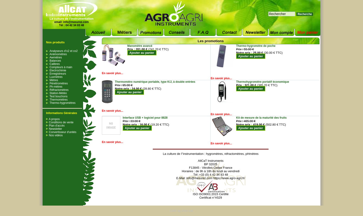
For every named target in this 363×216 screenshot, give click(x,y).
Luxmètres (56, 77)
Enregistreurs (58, 73)
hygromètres (214, 154)
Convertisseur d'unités (61, 132)
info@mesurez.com (76, 22)
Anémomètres (58, 54)
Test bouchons (58, 96)
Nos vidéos (54, 135)
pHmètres (251, 154)
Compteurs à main (61, 67)
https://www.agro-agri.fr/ (229, 178)
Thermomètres (59, 99)
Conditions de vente (59, 122)
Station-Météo (58, 93)
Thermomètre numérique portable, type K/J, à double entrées (155, 81)
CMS (173, 211)
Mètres (54, 80)
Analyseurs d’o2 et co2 (64, 51)
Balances (55, 60)
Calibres (55, 64)
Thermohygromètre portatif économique (262, 81)
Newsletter (54, 128)
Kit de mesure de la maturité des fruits (261, 117)
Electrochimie (58, 70)
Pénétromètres (59, 83)
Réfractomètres (59, 90)
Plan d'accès (55, 125)
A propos (53, 119)
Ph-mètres (56, 86)
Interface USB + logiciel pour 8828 (145, 117)
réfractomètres (234, 154)
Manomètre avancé (139, 46)
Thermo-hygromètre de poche (255, 46)
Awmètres (56, 57)
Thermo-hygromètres (62, 103)
